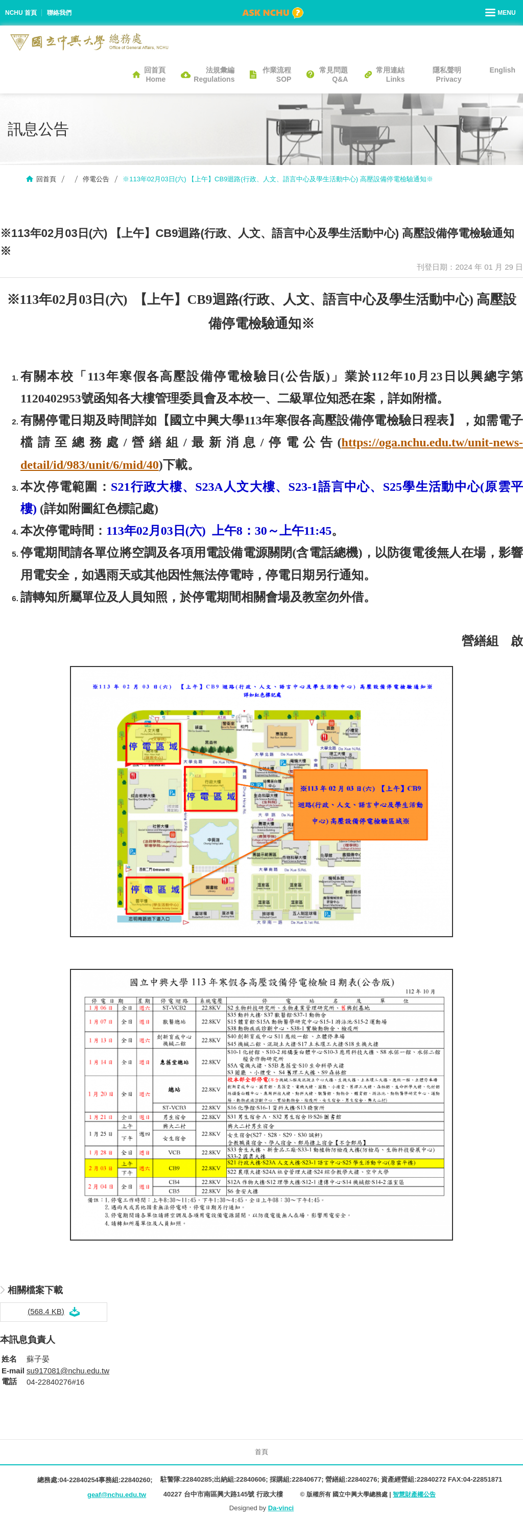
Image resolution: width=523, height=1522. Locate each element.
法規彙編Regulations (214, 74)
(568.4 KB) (46, 1311)
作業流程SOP (277, 74)
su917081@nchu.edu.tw (68, 1370)
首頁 (261, 1452)
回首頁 (46, 179)
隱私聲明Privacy (447, 74)
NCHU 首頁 (21, 12)
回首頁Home (154, 74)
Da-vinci (281, 1508)
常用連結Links (390, 74)
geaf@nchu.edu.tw (116, 1495)
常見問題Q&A (333, 74)
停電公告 (96, 179)
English (502, 70)
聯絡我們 (59, 12)
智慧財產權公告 (414, 1494)
